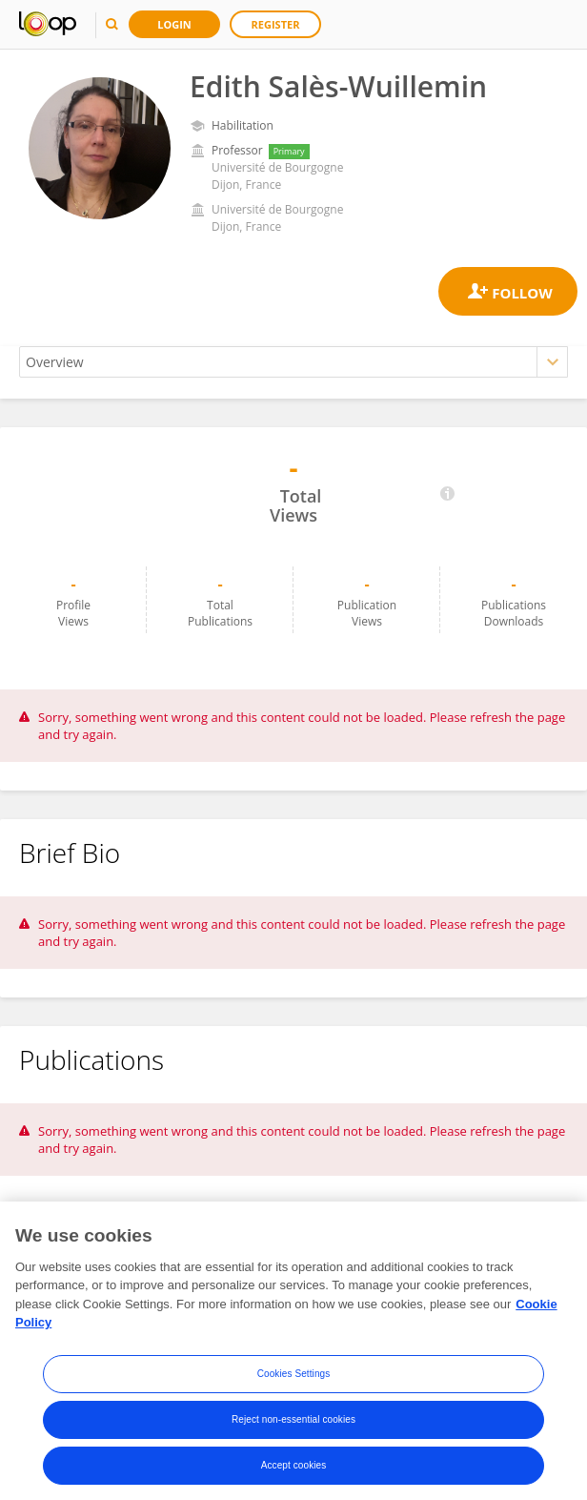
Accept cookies (294, 1473)
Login (174, 24)
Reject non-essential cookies (293, 1427)
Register (276, 24)
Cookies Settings (294, 1381)
